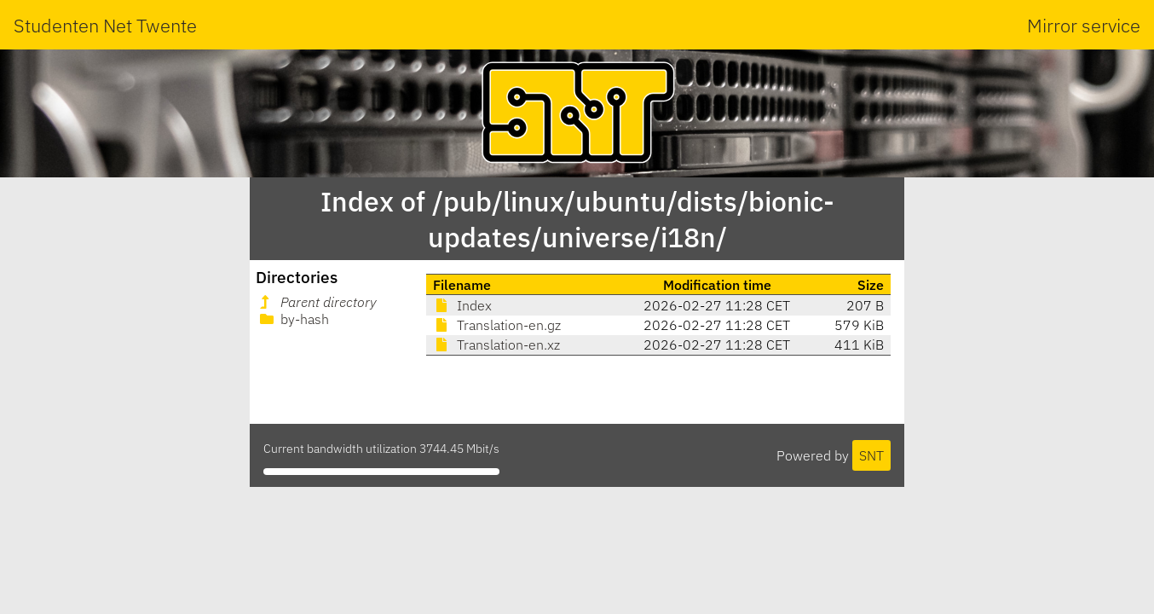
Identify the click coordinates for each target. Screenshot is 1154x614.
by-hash (293, 318)
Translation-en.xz (496, 344)
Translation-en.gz (497, 324)
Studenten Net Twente (105, 25)
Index (462, 305)
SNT (871, 455)
